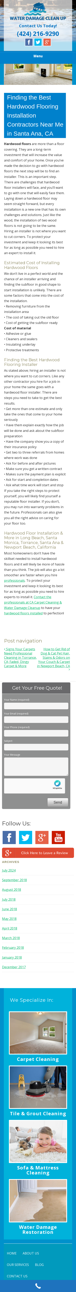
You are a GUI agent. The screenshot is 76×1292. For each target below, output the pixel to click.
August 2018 (11, 889)
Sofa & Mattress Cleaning (38, 1170)
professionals (14, 580)
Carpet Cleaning (38, 1059)
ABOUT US (31, 1253)
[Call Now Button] (38, 1286)
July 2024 (9, 870)
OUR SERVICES (18, 1265)
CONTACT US (17, 1276)
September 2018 (14, 880)
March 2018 (11, 938)
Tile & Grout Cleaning (38, 1113)
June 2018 (9, 909)
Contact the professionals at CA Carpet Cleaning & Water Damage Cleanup (33, 602)
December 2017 (14, 967)
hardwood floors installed (23, 613)
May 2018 (9, 918)
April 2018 (9, 928)
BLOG (39, 1265)
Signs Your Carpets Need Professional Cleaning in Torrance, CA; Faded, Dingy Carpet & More (20, 657)
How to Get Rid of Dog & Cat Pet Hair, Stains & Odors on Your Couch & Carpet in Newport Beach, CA (53, 659)
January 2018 (12, 957)
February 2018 (13, 947)
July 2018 (9, 899)
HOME (12, 1253)
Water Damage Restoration (38, 1229)
